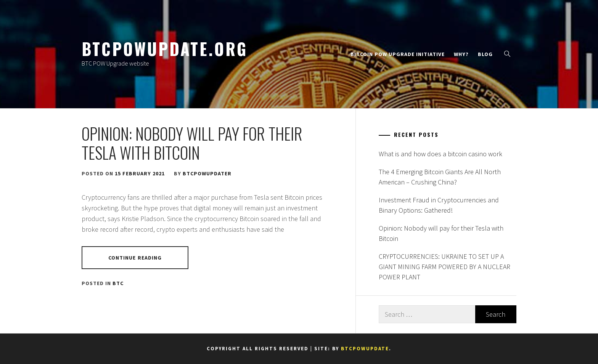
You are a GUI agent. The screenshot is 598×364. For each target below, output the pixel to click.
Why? (461, 54)
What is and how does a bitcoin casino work (440, 153)
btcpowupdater (207, 173)
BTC (118, 283)
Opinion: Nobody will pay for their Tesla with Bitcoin (192, 143)
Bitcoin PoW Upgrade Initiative (397, 54)
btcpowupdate (365, 348)
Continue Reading (135, 257)
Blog (485, 54)
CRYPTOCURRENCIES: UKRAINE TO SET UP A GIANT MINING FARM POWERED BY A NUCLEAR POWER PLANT (444, 266)
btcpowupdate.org (165, 48)
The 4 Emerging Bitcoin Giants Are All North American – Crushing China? (440, 176)
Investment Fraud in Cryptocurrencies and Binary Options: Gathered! (439, 205)
